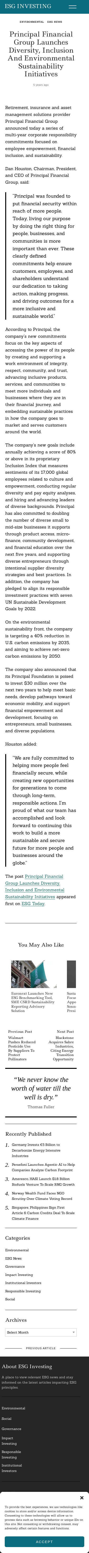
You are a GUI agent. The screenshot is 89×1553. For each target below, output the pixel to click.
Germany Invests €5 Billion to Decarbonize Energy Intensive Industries (36, 1150)
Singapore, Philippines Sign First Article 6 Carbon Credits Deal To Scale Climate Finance (43, 1213)
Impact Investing (19, 1275)
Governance (15, 1266)
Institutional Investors (23, 1283)
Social (10, 1299)
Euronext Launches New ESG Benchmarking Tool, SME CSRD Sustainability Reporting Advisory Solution (33, 1002)
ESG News (54, 21)
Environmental (32, 21)
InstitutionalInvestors (12, 1468)
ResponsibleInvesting (11, 1454)
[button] (82, 1497)
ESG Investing (28, 6)
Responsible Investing (23, 1291)
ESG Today (33, 903)
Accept (44, 1542)
